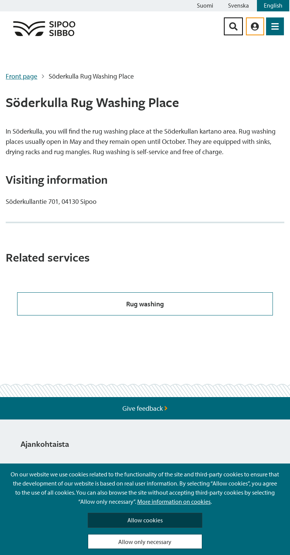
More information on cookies (174, 501)
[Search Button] (233, 26)
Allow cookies (145, 520)
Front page (21, 76)
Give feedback (145, 408)
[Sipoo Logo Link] (44, 35)
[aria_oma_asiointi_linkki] (255, 26)
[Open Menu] (275, 26)
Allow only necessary (144, 542)
